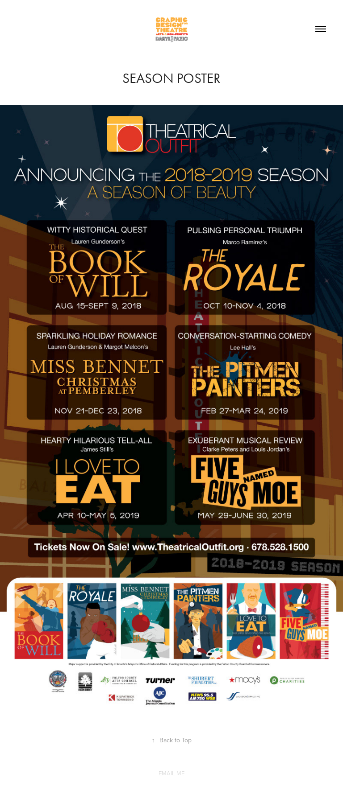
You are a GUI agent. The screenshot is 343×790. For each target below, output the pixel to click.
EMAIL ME (171, 773)
